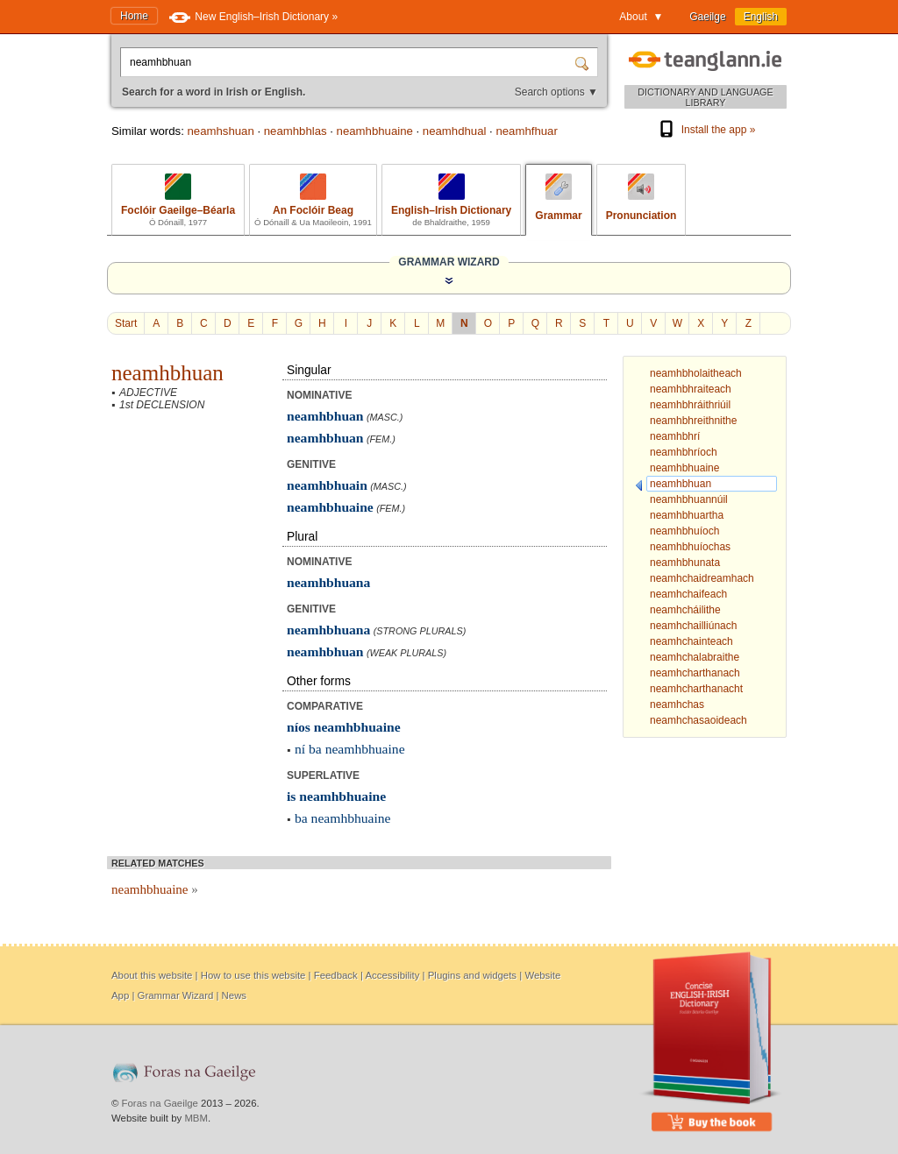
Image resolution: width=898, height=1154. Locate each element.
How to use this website (253, 975)
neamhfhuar (526, 131)
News (234, 995)
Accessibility (392, 975)
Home (134, 16)
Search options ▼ (556, 92)
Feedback (336, 975)
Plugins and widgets (472, 975)
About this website (151, 975)
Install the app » (706, 129)
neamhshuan (220, 131)
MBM (196, 1118)
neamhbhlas (295, 131)
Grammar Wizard (176, 995)
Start (126, 323)
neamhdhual (455, 131)
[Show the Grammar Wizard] (449, 280)
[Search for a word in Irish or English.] (349, 62)
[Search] (584, 62)
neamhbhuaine (375, 131)
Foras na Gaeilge (160, 1103)
